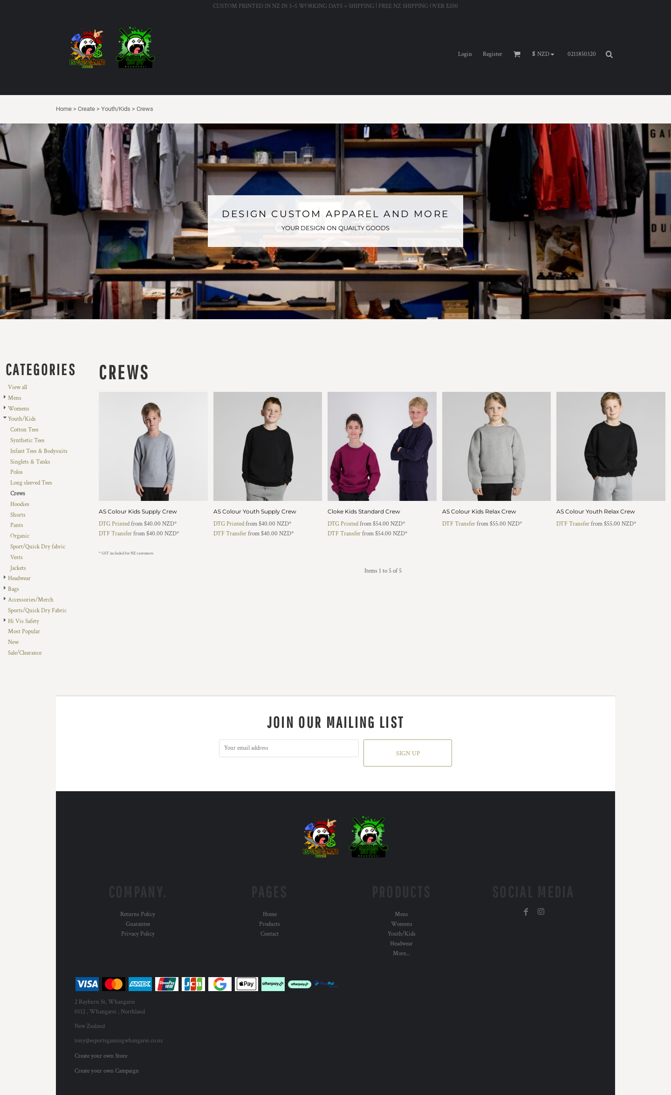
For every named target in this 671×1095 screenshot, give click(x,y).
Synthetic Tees (27, 441)
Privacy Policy (138, 934)
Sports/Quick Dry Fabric (37, 611)
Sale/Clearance (24, 653)
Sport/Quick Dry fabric (37, 547)
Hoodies (19, 504)
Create (86, 108)
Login (465, 54)
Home (64, 108)
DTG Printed (114, 524)
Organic (19, 536)
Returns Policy (137, 914)
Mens (14, 398)
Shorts (18, 515)
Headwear (19, 578)
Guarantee (138, 924)
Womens (18, 409)
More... (401, 954)
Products (269, 924)
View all (17, 387)
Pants (16, 525)
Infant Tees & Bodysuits (39, 451)
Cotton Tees (24, 430)
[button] (545, 54)
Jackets (18, 568)
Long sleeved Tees (31, 483)
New (13, 642)
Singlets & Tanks (30, 462)
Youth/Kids (115, 108)
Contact (269, 934)
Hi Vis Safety (23, 621)
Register (492, 54)
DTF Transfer (115, 534)
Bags (13, 589)
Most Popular (24, 632)
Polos (16, 472)
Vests (16, 557)
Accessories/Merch (31, 600)
